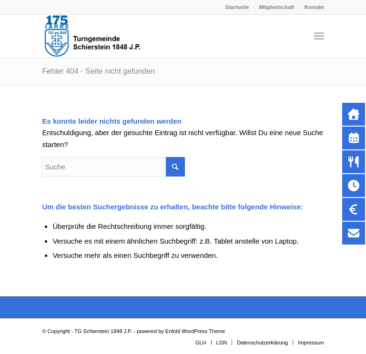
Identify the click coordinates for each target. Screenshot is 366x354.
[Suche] (113, 167)
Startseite (237, 7)
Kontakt (314, 7)
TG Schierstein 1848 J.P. (103, 331)
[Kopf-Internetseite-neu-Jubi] (93, 36)
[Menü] (319, 36)
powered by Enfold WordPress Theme (181, 331)
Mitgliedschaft (277, 7)
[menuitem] (237, 7)
